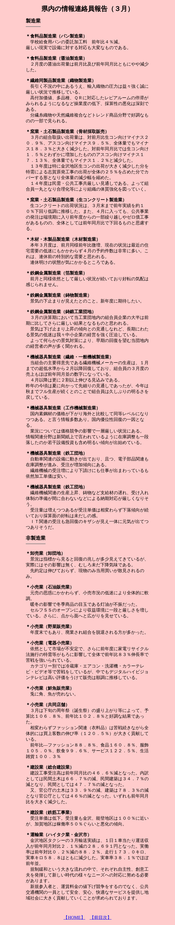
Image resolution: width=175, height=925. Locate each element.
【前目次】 (101, 917)
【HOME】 (74, 917)
